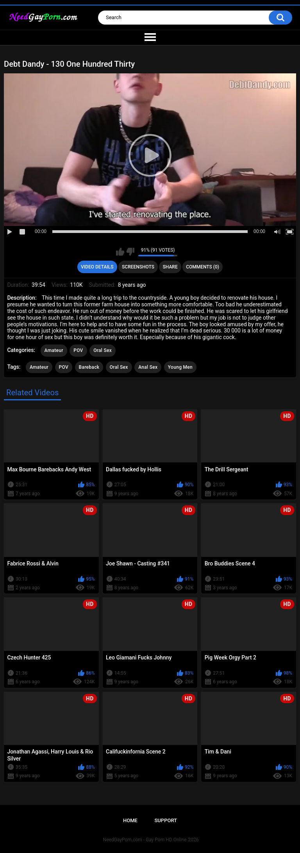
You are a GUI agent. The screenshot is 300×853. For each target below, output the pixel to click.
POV (78, 350)
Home (130, 820)
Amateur (54, 350)
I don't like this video (130, 252)
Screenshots (138, 267)
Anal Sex (147, 367)
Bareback (89, 367)
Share (170, 267)
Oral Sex (102, 350)
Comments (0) (202, 267)
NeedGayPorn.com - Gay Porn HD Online (145, 839)
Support (165, 820)
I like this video (120, 252)
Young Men (180, 367)
